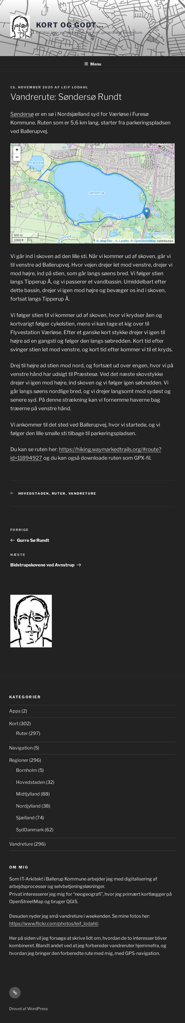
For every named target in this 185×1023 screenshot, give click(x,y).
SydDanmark (30, 829)
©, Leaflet (122, 241)
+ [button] (17, 149)
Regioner (18, 760)
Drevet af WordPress (28, 1008)
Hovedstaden (33, 493)
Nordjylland (28, 806)
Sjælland (25, 817)
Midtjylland (28, 794)
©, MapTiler (105, 241)
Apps (15, 711)
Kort (13, 723)
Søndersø (22, 114)
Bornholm (26, 770)
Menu (92, 64)
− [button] (17, 157)
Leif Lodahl (74, 87)
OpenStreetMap (145, 241)
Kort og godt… (70, 25)
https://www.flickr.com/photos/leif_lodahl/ (53, 923)
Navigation (21, 748)
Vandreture (82, 493)
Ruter (59, 493)
